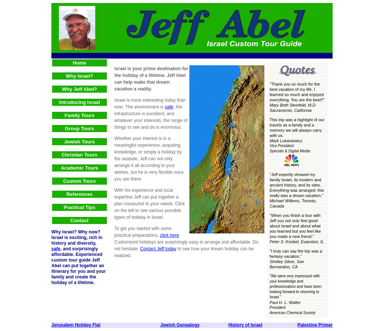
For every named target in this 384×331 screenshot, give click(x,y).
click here (169, 235)
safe (55, 248)
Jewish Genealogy (180, 325)
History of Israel (245, 325)
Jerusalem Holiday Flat (75, 325)
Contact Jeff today (158, 248)
